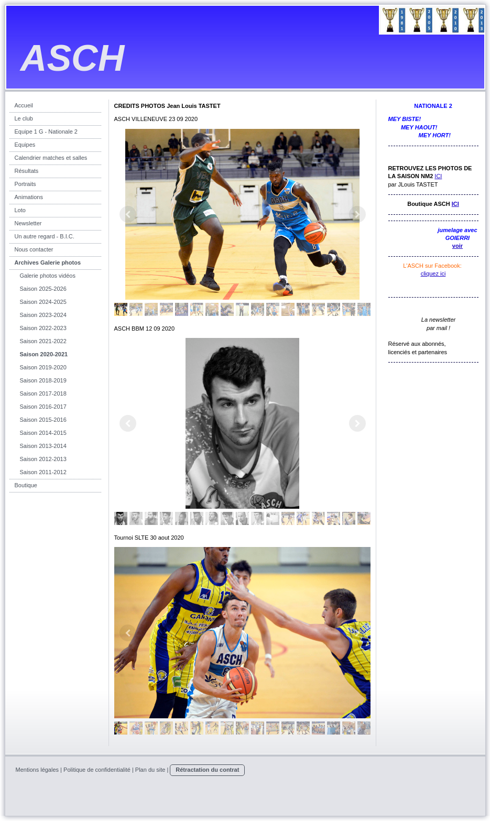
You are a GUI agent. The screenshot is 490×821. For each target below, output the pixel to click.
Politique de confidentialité (96, 770)
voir (457, 246)
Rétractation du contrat (207, 770)
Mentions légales (37, 770)
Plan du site (150, 770)
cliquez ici (433, 273)
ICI (438, 176)
